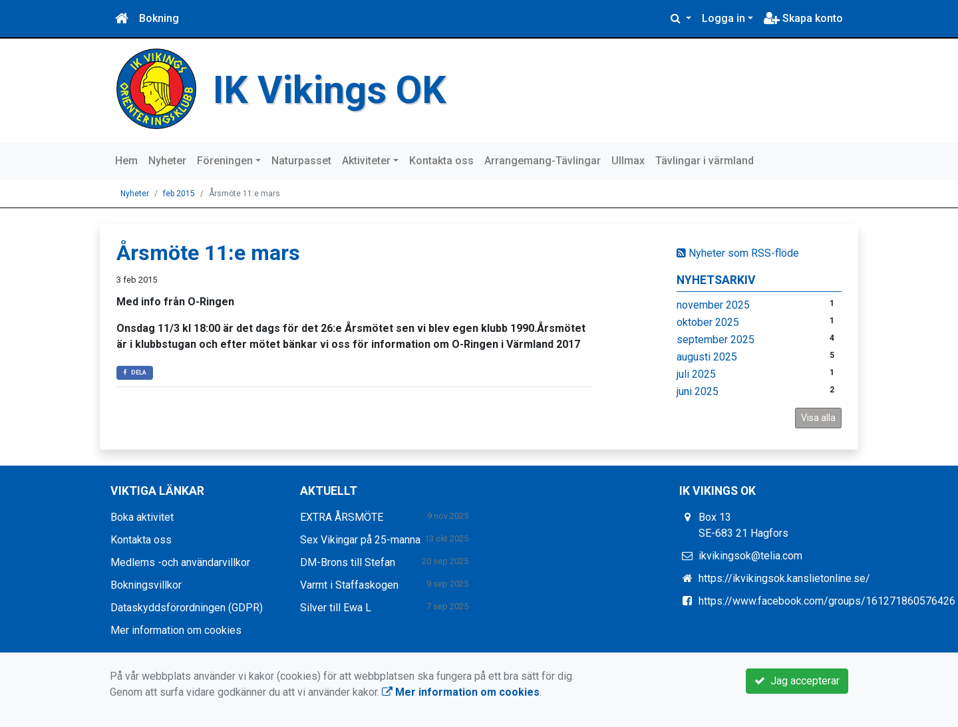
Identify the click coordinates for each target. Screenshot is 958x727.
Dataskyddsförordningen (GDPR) (186, 607)
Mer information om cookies (175, 630)
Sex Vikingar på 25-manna (360, 539)
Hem (126, 160)
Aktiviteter (366, 160)
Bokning (159, 18)
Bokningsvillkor (146, 585)
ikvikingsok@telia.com (750, 555)
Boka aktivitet (142, 517)
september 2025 (715, 339)
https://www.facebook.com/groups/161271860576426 (827, 601)
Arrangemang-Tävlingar (542, 160)
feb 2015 (179, 193)
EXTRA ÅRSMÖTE (341, 517)
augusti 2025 (707, 357)
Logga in (723, 18)
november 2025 (713, 305)
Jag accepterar (797, 680)
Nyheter (167, 160)
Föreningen (225, 160)
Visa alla (818, 417)
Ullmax (628, 160)
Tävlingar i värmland (704, 160)
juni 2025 (697, 391)
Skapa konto (803, 18)
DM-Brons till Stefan (347, 562)
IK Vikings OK (329, 90)
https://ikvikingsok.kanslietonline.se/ (784, 578)
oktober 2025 (708, 322)
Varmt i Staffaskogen (349, 585)
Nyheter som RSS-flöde (738, 253)
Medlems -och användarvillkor (180, 562)
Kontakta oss (441, 160)
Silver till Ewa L (335, 607)
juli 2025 (696, 374)
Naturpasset (301, 160)
